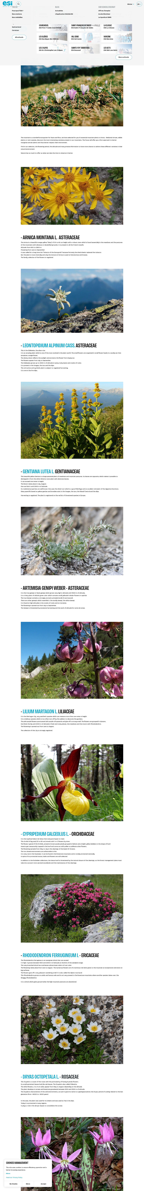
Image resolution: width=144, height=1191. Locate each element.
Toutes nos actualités (30, 14)
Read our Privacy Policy (14, 1177)
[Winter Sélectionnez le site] (130, 4)
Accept (43, 1184)
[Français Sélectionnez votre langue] (139, 4)
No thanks (13, 1184)
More (8, 1173)
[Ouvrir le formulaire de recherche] (18, 4)
